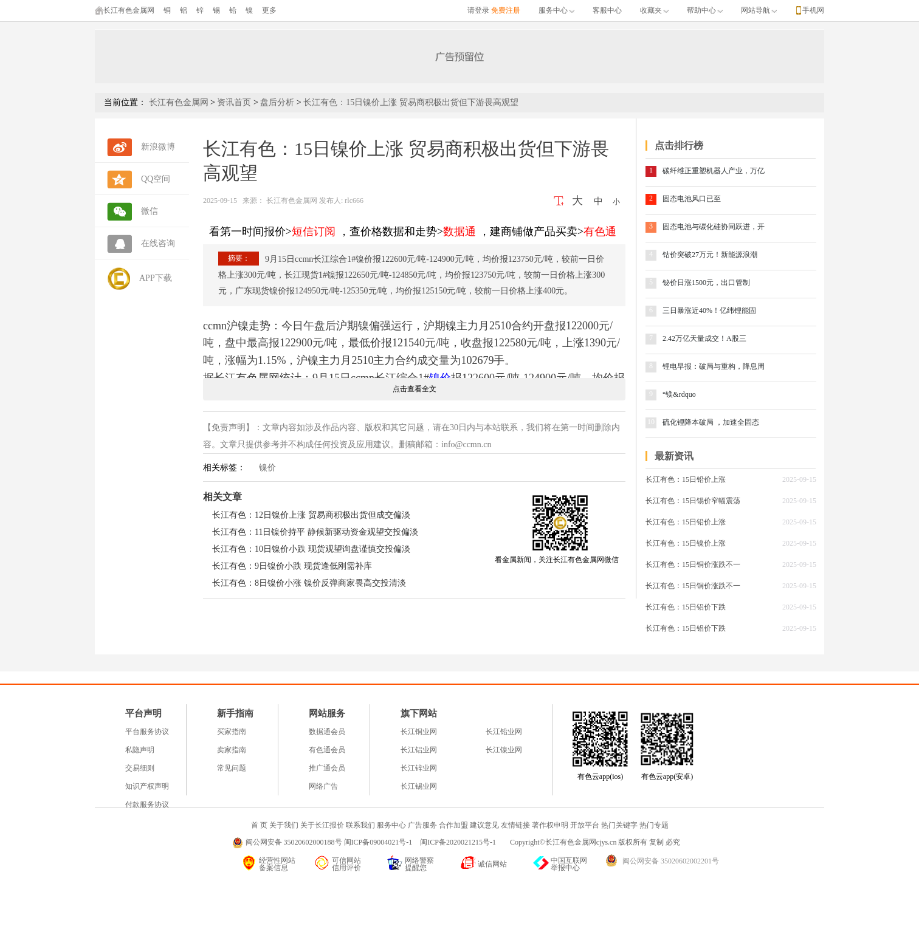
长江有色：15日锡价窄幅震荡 (692, 500)
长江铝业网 (419, 750)
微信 (149, 211)
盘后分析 (277, 102)
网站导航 (759, 10)
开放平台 (584, 825)
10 (651, 421)
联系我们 (360, 825)
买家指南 (231, 731)
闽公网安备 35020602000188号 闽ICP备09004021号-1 (329, 842)
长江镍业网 (504, 750)
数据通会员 (327, 731)
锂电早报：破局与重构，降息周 (714, 366)
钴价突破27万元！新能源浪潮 (710, 254)
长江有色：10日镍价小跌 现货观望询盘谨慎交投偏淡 (311, 549)
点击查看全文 (414, 389)
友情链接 (515, 825)
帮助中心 (705, 10)
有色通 (599, 231)
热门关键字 (619, 825)
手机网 (813, 10)
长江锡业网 (419, 786)
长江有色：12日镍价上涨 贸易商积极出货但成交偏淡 (311, 515)
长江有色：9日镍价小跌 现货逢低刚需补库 (292, 566)
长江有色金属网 (124, 10)
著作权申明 (550, 825)
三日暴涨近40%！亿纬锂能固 (709, 310)
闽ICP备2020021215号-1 (459, 842)
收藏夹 (654, 10)
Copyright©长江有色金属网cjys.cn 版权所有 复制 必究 (595, 842)
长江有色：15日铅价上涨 (685, 479)
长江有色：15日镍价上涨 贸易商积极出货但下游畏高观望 (410, 102)
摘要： (239, 258)
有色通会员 (327, 750)
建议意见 (484, 825)
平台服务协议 (147, 731)
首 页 (259, 825)
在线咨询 (158, 243)
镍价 (267, 467)
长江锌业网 (419, 768)
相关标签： (224, 467)
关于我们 (283, 825)
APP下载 (155, 278)
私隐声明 (139, 750)
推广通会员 (327, 768)
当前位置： (125, 102)
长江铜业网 (419, 731)
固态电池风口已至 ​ (693, 198)
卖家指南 (231, 750)
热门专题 (654, 825)
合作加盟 (453, 825)
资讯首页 (234, 102)
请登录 (478, 10)
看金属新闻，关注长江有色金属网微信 (557, 559)
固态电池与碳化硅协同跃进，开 (714, 226)
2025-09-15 (220, 200)
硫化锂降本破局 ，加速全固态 (711, 422)
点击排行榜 (679, 145)
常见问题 (231, 768)
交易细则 (139, 768)
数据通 (459, 231)
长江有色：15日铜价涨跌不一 (692, 564)
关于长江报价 (322, 825)
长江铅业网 (504, 731)
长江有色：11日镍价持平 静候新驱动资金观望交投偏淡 (315, 532)
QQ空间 (155, 179)
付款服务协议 (147, 804)
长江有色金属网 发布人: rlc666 (313, 200)
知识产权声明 (147, 786)
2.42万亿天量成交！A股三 (704, 338)
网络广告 (323, 786)
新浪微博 (158, 146)
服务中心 (556, 10)
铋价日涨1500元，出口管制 (706, 282)
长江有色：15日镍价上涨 (685, 543)
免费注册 (505, 10)
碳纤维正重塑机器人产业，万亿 (714, 170)
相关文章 (222, 497)
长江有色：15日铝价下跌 (685, 607)
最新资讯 (674, 456)
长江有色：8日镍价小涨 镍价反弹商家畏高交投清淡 (309, 583)
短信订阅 (314, 231)
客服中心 (607, 10)
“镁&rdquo (679, 394)
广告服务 (422, 825)
